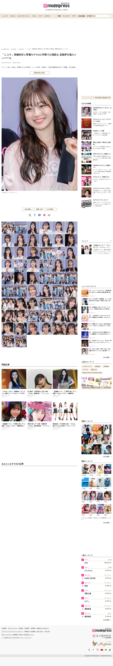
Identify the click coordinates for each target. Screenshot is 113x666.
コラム (34, 16)
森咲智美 (88, 616)
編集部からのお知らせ (43, 628)
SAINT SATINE (90, 578)
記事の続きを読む (39, 73)
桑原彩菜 (88, 609)
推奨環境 (27, 628)
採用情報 (33, 628)
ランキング (66, 16)
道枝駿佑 (97, 366)
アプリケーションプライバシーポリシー (12, 631)
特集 (59, 16)
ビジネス (47, 16)
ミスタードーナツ (87, 366)
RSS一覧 (47, 631)
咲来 (86, 586)
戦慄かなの (94, 369)
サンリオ (85, 369)
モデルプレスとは (12, 628)
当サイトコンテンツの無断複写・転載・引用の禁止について (18, 634)
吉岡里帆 (106, 366)
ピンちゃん (89, 570)
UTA (86, 563)
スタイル (12, 16)
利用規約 (21, 628)
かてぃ (87, 601)
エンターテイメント (23, 16)
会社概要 (4, 628)
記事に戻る (39, 209)
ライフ (40, 16)
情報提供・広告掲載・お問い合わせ (34, 631)
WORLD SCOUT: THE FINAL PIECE (92, 372)
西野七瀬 (88, 593)
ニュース (5, 16)
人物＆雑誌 (81, 16)
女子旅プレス (91, 16)
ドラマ (74, 16)
